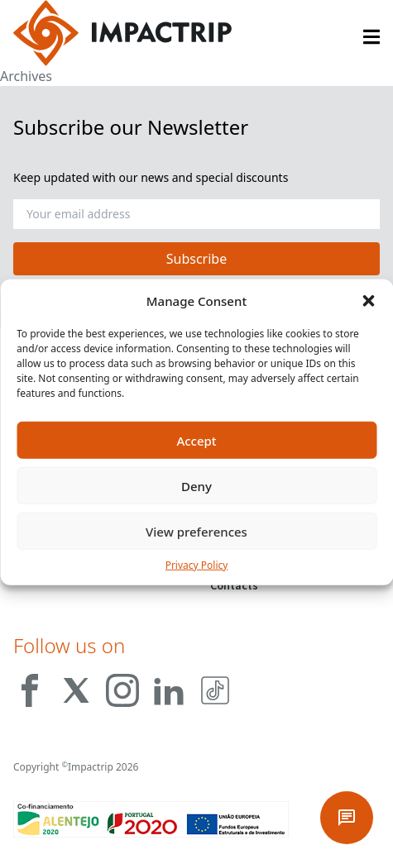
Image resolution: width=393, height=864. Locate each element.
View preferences (196, 531)
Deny (196, 485)
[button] (368, 301)
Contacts (234, 585)
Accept (196, 440)
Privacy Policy (196, 565)
